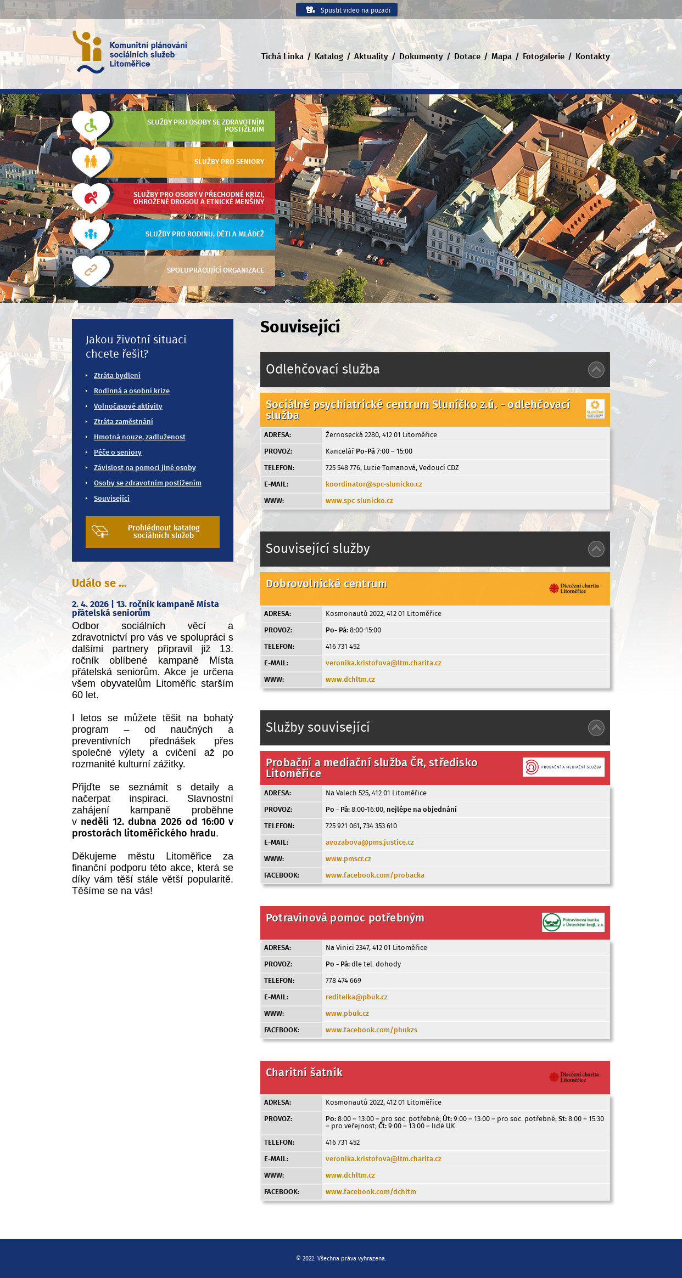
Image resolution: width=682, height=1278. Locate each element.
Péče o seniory (118, 452)
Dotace (467, 57)
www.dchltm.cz (350, 679)
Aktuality (371, 57)
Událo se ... (99, 583)
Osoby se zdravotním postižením (148, 483)
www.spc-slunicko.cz (359, 501)
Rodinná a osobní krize (132, 391)
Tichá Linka (282, 57)
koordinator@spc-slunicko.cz (374, 484)
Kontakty (592, 57)
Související (112, 498)
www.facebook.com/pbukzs (371, 1030)
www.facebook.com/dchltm (371, 1192)
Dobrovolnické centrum (326, 584)
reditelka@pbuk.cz (357, 997)
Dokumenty (421, 57)
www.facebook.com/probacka (375, 875)
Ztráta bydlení (117, 376)
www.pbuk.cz (347, 1013)
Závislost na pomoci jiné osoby (145, 468)
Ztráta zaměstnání (123, 422)
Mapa (501, 57)
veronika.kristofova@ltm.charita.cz (383, 663)
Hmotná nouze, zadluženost (140, 437)
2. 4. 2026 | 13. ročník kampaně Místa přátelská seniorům (145, 609)
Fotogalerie (543, 57)
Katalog (329, 57)
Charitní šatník (304, 1072)
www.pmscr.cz (348, 859)
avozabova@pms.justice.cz (370, 842)
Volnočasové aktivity (128, 406)
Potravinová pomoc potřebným (345, 918)
